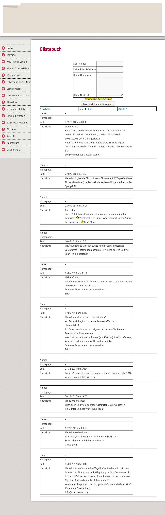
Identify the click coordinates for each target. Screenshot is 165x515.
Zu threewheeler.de (17, 122)
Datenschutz (13, 149)
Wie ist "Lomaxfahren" (19, 68)
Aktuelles (12, 102)
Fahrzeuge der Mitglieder (19, 82)
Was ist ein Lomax (17, 61)
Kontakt (11, 136)
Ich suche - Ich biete (18, 109)
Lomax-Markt (14, 88)
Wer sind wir (14, 75)
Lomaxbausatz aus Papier (19, 95)
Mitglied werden (16, 115)
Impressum (13, 142)
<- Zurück (45, 108)
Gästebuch (12, 129)
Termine (11, 54)
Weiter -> (122, 108)
